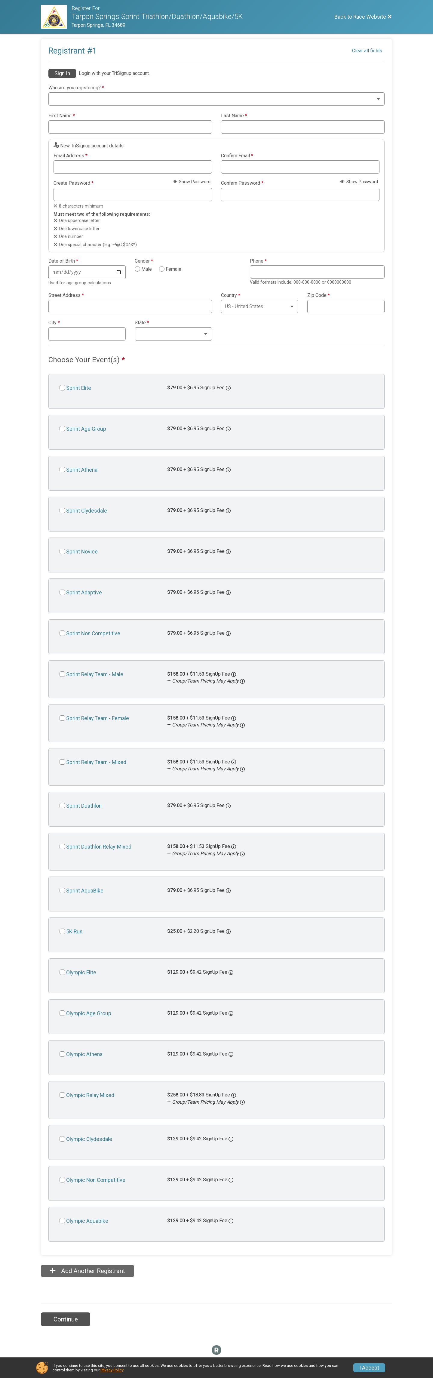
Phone (258, 261)
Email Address (71, 156)
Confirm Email (237, 156)
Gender (144, 261)
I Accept (369, 1368)
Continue (66, 1319)
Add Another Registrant (87, 1271)
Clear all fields (367, 51)
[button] (242, 681)
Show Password (191, 181)
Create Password (74, 183)
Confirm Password (242, 183)
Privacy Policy (111, 1370)
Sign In (62, 73)
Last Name (234, 116)
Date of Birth (63, 261)
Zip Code (318, 295)
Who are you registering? (76, 88)
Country (230, 295)
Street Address (66, 295)
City (54, 322)
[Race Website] (56, 17)
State (142, 322)
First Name (61, 116)
